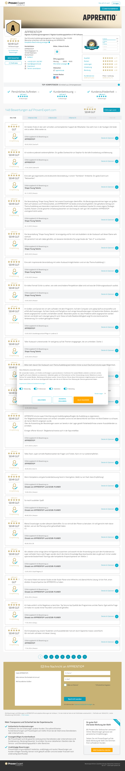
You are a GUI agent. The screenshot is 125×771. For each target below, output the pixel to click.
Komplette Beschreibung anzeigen (37, 42)
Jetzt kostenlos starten (102, 750)
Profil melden (25, 715)
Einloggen (116, 3)
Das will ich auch (104, 3)
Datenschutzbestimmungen (49, 386)
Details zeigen (86, 396)
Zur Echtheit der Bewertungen (13, 51)
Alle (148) (13, 118)
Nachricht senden (75, 699)
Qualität (87, 58)
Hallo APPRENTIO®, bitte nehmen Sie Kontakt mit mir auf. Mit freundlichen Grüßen (38, 688)
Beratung (87, 70)
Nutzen (86, 61)
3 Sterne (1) (72, 118)
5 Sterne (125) (32, 118)
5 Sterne (105, 39)
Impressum (35, 386)
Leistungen (88, 64)
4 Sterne (105, 41)
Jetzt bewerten (13, 58)
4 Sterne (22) (52, 118)
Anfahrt (30, 57)
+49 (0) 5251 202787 (34, 61)
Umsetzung (88, 67)
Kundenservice (89, 76)
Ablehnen (42, 402)
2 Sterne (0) (92, 118)
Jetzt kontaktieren (110, 8)
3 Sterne (105, 44)
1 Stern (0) (112, 118)
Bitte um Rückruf (72, 685)
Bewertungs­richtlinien (90, 764)
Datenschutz (110, 764)
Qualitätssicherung (101, 764)
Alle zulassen (83, 402)
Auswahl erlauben (62, 402)
